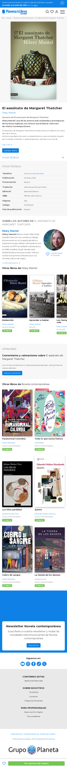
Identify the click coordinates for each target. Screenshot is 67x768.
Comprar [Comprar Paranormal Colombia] (7, 449)
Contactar (33, 696)
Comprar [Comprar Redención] (7, 331)
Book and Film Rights (33, 712)
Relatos (32, 327)
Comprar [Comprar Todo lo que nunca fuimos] (40, 449)
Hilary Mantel (10, 231)
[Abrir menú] (62, 12)
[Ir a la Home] (3, 18)
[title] (22, 664)
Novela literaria (8, 327)
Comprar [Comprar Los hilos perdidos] (7, 520)
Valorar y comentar (12, 373)
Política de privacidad (21, 739)
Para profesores (33, 716)
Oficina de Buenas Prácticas (43, 739)
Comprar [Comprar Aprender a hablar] (34, 331)
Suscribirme (34, 645)
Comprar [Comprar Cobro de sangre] (7, 585)
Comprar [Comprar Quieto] (40, 520)
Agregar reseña (10, 150)
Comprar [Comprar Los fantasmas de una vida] (62, 333)
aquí (35, 5)
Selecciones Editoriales (33, 681)
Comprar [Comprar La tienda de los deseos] (40, 585)
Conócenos (33, 692)
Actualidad (61, 329)
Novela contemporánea (34, 173)
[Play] (61, 394)
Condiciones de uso (31, 734)
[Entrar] (56, 12)
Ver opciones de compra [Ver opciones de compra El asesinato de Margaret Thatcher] (36, 763)
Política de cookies (47, 734)
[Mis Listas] (51, 12)
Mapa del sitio (16, 734)
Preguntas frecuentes (34, 701)
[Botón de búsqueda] (47, 12)
